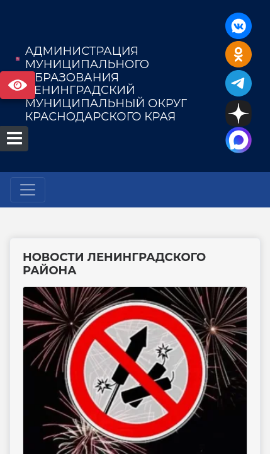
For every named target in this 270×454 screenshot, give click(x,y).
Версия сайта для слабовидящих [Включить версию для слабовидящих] (17, 85)
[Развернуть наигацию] (27, 189)
